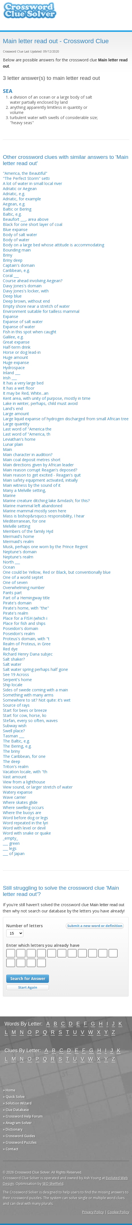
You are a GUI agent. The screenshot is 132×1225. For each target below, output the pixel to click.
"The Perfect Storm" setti (26, 178)
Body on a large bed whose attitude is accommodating (53, 245)
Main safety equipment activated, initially (40, 480)
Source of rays (16, 705)
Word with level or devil (24, 828)
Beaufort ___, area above (26, 219)
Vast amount (14, 776)
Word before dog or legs (25, 817)
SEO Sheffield (52, 1183)
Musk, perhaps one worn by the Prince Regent (45, 546)
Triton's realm (15, 766)
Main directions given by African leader (38, 464)
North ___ (11, 562)
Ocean (9, 567)
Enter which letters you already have (42, 945)
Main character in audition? (27, 454)
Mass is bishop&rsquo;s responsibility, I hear (43, 516)
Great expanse (16, 342)
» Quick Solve (14, 1096)
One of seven (15, 582)
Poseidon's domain (20, 628)
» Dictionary (12, 1129)
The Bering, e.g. (17, 746)
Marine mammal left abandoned (32, 505)
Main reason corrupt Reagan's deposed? (40, 470)
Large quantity (16, 424)
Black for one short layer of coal (32, 224)
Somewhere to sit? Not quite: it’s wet (37, 700)
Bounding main (17, 250)
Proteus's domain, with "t (26, 638)
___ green (11, 843)
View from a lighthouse (24, 782)
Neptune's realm (18, 557)
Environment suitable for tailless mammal (41, 311)
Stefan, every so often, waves (30, 720)
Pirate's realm (15, 613)
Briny (7, 255)
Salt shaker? (14, 659)
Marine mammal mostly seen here (34, 510)
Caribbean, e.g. (16, 270)
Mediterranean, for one (24, 521)
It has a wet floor (18, 388)
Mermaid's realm (18, 541)
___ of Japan (13, 853)
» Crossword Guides (19, 1136)
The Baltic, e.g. (16, 741)
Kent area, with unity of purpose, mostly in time (46, 398)
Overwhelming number (24, 587)
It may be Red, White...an (25, 393)
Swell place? (14, 730)
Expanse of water (19, 326)
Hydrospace (14, 367)
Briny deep (12, 260)
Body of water (16, 239)
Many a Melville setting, (24, 490)
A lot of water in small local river (32, 183)
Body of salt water (20, 234)
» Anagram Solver (17, 1122)
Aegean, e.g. (14, 204)
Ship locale (12, 684)
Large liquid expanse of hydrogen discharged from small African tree (66, 418)
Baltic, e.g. (12, 214)
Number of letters (24, 925)
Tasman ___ (13, 736)
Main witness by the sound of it (32, 485)
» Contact (10, 1149)
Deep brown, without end (26, 301)
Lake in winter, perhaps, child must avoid (40, 403)
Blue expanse (15, 229)
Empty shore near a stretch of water (36, 306)
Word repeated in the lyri (25, 822)
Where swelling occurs (23, 807)
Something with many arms (28, 695)
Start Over (27, 988)
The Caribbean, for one (24, 756)
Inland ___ (11, 372)
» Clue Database (16, 1109)
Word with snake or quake (27, 833)
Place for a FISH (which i (25, 618)
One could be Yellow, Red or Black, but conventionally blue (57, 572)
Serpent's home (17, 679)
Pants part (12, 592)
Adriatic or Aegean (20, 188)
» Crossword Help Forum (23, 1116)
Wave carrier (14, 797)
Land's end (13, 408)
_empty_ (10, 838)
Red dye (10, 649)
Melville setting (16, 526)
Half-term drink (16, 347)
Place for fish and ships (24, 623)
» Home (9, 1090)
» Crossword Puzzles (20, 1142)
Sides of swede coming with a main (35, 689)
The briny (11, 751)
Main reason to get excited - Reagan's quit (42, 475)
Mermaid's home (18, 536)
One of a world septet (23, 577)
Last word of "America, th (26, 434)
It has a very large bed (23, 383)
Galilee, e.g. (13, 337)
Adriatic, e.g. (14, 193)
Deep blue (12, 296)
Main (7, 449)
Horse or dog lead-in (22, 352)
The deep (11, 761)
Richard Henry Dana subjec (28, 654)
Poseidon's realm (19, 633)
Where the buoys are (22, 812)
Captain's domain (19, 265)
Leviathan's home (19, 439)
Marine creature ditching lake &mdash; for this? (46, 500)
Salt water (12, 664)
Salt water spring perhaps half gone (35, 669)
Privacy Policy (93, 1212)
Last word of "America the (27, 429)
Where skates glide (20, 802)
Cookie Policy (118, 1212)
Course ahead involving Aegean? (32, 280)
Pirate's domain (17, 603)
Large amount (16, 413)
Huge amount (15, 357)
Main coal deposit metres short (32, 459)
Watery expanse (17, 792)
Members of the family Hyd (28, 531)
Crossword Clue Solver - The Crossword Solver (30, 12)
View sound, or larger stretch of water (38, 787)
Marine (9, 495)
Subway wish (14, 725)
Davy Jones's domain (22, 285)
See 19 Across (16, 674)
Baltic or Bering (17, 209)
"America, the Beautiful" (25, 173)
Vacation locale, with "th (25, 771)
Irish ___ (10, 377)
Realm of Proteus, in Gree (27, 643)
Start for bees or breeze (25, 710)
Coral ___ (11, 275)
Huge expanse (16, 362)
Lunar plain (13, 444)
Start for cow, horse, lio (24, 715)
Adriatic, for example (22, 198)
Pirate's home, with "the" (26, 608)
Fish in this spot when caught (29, 331)
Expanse (10, 316)
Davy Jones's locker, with (26, 291)
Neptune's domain (20, 551)
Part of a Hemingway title (26, 597)
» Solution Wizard (17, 1103)
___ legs (9, 848)
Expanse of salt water (23, 321)
